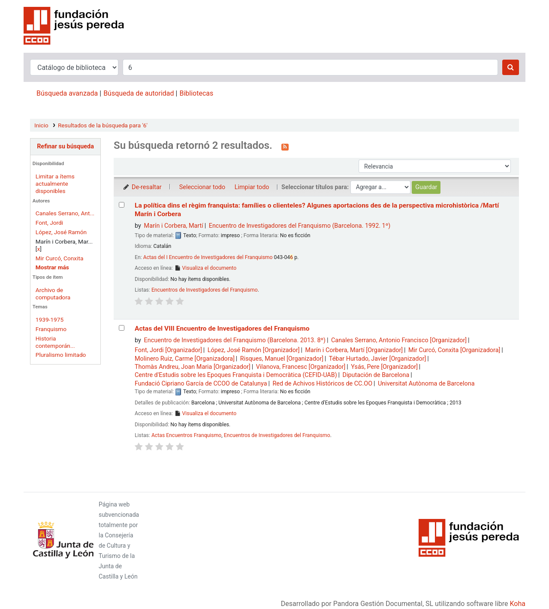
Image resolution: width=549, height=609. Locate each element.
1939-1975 (49, 319)
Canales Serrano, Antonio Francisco (399, 340)
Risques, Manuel (281, 358)
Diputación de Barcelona (376, 375)
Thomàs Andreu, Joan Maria (192, 367)
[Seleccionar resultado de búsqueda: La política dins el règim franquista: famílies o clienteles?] (121, 205)
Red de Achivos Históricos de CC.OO (322, 383)
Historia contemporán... (55, 342)
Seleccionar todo (202, 187)
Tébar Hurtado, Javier (377, 358)
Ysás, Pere (384, 367)
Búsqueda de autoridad (138, 93)
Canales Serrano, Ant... (65, 213)
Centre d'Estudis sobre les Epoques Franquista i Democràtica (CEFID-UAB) (236, 375)
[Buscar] (510, 67)
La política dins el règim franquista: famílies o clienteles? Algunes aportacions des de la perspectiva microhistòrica (317, 209)
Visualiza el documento (205, 268)
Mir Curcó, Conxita (60, 258)
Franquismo (51, 329)
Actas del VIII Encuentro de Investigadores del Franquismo (222, 328)
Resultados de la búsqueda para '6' (103, 125)
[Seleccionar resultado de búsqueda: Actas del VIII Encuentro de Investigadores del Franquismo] (121, 328)
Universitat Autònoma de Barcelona (426, 383)
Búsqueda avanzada (67, 93)
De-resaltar (142, 187)
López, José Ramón (61, 232)
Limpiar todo (252, 187)
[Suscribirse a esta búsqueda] (285, 146)
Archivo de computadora (53, 293)
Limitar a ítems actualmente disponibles (55, 183)
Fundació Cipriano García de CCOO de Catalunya (201, 383)
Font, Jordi (49, 222)
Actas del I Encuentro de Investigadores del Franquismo (208, 257)
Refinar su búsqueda (65, 146)
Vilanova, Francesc (301, 367)
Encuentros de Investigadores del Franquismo (204, 290)
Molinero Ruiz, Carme (185, 358)
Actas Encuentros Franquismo (186, 435)
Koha (517, 604)
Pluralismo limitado (61, 354)
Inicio (41, 125)
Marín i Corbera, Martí (173, 225)
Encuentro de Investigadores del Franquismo (300, 225)
